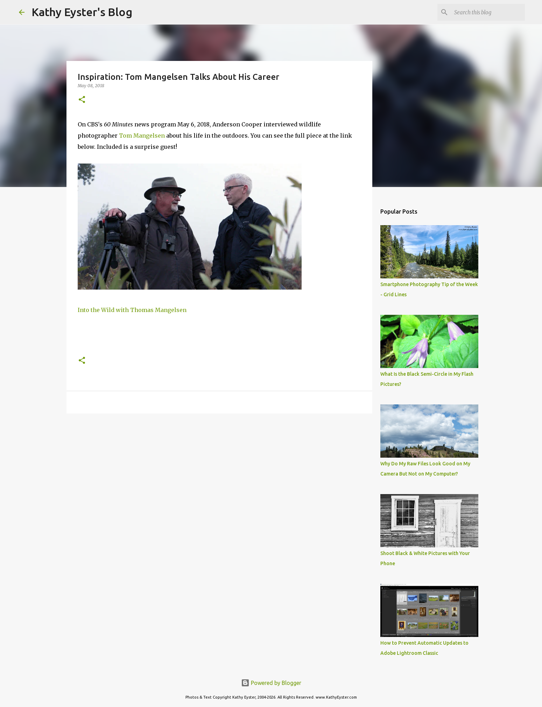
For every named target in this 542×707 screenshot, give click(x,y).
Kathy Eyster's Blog (81, 12)
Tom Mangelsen (142, 135)
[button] (82, 100)
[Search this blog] (488, 12)
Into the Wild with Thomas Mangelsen (132, 309)
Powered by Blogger (271, 683)
